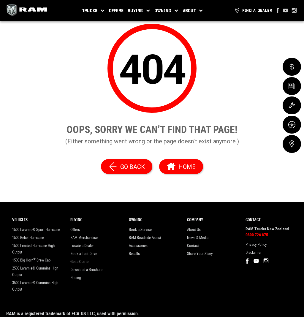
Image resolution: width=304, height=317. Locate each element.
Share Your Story (200, 253)
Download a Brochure (86, 269)
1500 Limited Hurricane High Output (33, 248)
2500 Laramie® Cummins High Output (35, 271)
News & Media (197, 237)
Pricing (75, 277)
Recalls (134, 253)
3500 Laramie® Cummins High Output (35, 285)
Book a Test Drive (83, 253)
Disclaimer (254, 252)
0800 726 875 (257, 234)
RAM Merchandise (84, 237)
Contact (193, 245)
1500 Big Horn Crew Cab (31, 259)
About (193, 11)
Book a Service (140, 229)
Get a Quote (79, 261)
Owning (166, 11)
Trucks (93, 11)
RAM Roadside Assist (145, 237)
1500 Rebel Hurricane (28, 237)
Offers (116, 10)
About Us (194, 229)
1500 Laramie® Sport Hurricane (36, 229)
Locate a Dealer (82, 245)
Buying (139, 11)
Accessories (138, 245)
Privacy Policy (256, 244)
